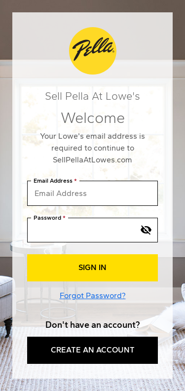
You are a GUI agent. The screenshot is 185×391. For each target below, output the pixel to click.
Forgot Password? (93, 295)
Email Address (53, 181)
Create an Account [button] (93, 349)
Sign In (92, 267)
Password (47, 218)
